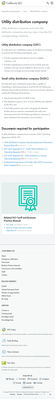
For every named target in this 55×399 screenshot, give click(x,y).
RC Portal (5, 299)
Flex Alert (11, 363)
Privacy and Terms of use (31, 394)
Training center (7, 313)
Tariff (3, 272)
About (4, 256)
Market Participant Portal (10, 289)
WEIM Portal (6, 296)
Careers (4, 275)
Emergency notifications (10, 259)
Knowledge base (8, 320)
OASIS (4, 286)
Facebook (33, 379)
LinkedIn (29, 383)
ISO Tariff (9, 224)
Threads (18, 383)
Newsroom (5, 262)
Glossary (12, 394)
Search (47, 3)
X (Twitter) (22, 379)
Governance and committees (12, 268)
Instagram (45, 379)
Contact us (5, 310)
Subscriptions (28, 387)
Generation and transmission (11, 11)
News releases (13, 352)
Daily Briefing (12, 341)
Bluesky (11, 379)
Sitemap (19, 394)
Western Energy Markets (10, 293)
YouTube (39, 383)
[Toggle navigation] (52, 3)
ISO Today (11, 329)
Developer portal (7, 317)
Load (25, 11)
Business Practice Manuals (11, 265)
